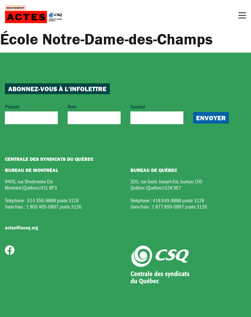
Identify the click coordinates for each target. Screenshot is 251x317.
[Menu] (242, 16)
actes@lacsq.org (21, 227)
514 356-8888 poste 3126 (53, 200)
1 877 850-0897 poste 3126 (179, 206)
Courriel (156, 113)
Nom (94, 113)
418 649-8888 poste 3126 (178, 200)
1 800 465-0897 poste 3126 (53, 206)
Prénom (31, 113)
